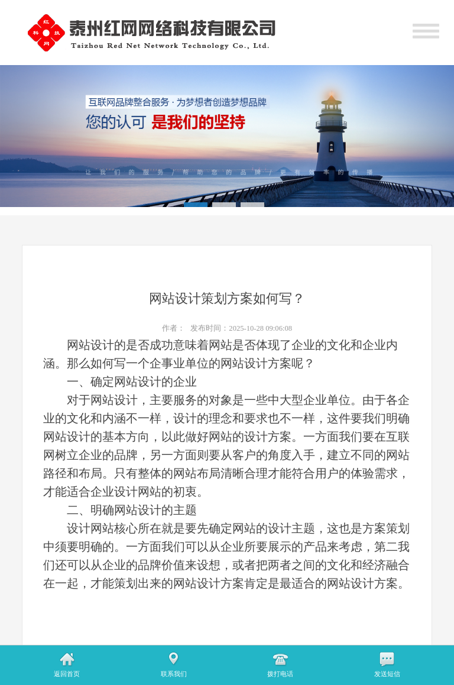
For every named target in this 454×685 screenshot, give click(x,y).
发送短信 (387, 673)
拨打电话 (280, 673)
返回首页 (67, 673)
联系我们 (174, 673)
